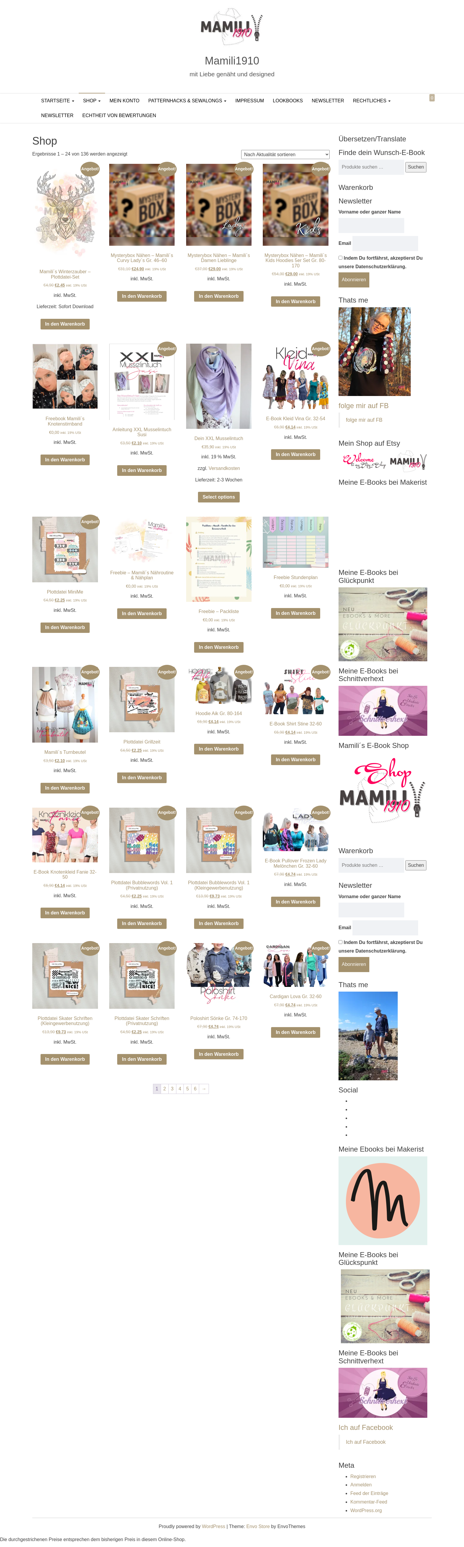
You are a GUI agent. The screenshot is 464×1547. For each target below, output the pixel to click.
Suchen (416, 166)
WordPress (213, 1526)
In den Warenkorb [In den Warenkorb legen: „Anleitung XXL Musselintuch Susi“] (142, 470)
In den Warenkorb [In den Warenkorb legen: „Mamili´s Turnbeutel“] (65, 788)
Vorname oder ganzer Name (370, 211)
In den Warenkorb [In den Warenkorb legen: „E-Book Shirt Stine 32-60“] (296, 759)
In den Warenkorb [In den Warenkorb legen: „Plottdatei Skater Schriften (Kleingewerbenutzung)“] (65, 1059)
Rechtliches (372, 100)
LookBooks (288, 100)
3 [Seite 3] (172, 1088)
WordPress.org (366, 1510)
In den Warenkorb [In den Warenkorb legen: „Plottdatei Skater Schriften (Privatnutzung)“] (142, 1059)
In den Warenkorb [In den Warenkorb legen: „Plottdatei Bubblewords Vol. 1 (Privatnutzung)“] (142, 923)
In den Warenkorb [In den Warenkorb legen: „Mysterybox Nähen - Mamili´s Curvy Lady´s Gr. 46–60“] (142, 296)
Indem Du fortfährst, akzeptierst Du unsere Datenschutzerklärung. (381, 262)
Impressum (249, 100)
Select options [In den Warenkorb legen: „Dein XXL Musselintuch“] (219, 496)
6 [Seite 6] (195, 1088)
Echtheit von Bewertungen (119, 115)
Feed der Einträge (369, 1493)
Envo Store (258, 1526)
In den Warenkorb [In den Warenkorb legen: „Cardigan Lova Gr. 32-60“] (296, 1032)
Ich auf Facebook (366, 1427)
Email (345, 243)
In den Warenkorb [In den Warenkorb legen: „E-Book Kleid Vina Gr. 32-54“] (296, 454)
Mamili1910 (232, 61)
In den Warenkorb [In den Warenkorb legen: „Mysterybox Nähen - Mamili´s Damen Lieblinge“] (219, 296)
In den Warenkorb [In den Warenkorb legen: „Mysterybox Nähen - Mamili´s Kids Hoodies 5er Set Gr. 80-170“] (296, 301)
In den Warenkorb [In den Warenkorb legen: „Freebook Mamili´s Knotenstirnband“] (65, 459)
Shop (92, 100)
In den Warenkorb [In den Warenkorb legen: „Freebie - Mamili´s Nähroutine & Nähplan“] (142, 613)
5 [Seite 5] (187, 1088)
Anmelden (361, 1484)
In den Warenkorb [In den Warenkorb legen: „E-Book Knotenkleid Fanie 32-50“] (65, 912)
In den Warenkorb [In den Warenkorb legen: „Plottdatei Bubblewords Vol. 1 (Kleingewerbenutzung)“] (219, 923)
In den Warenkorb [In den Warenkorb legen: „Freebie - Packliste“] (219, 647)
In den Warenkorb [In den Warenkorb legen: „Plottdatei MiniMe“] (65, 627)
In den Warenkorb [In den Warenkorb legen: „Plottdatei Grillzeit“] (142, 777)
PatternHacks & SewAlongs (187, 100)
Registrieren (363, 1476)
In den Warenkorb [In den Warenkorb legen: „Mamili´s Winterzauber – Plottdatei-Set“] (65, 323)
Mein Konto (124, 100)
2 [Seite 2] (164, 1088)
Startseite (57, 100)
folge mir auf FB (364, 406)
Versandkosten (224, 468)
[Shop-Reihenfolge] (285, 154)
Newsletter (328, 100)
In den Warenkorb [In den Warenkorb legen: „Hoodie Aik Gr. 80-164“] (219, 748)
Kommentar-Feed (368, 1501)
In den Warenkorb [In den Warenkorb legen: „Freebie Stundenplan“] (296, 613)
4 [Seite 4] (180, 1088)
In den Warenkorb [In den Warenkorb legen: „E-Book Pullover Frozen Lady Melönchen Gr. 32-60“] (296, 901)
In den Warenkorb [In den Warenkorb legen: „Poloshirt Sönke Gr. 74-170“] (219, 1054)
